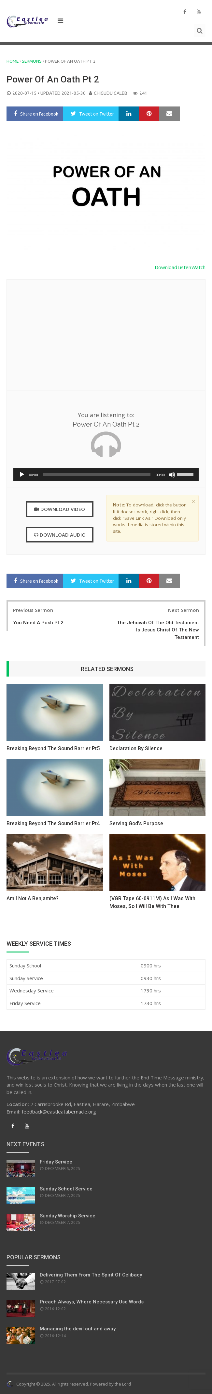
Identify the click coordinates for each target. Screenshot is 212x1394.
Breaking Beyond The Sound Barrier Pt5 (54, 748)
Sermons (32, 61)
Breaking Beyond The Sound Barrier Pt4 (54, 823)
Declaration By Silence (136, 748)
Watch (198, 267)
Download (166, 267)
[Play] (22, 474)
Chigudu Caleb (110, 93)
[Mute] (172, 474)
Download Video (59, 509)
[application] (106, 474)
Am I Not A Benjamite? (33, 898)
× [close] (193, 501)
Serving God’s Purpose (136, 823)
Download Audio (60, 534)
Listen (184, 267)
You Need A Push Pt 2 (38, 623)
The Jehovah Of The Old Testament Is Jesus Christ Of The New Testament (158, 630)
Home (13, 61)
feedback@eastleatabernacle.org (59, 1111)
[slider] (97, 474)
